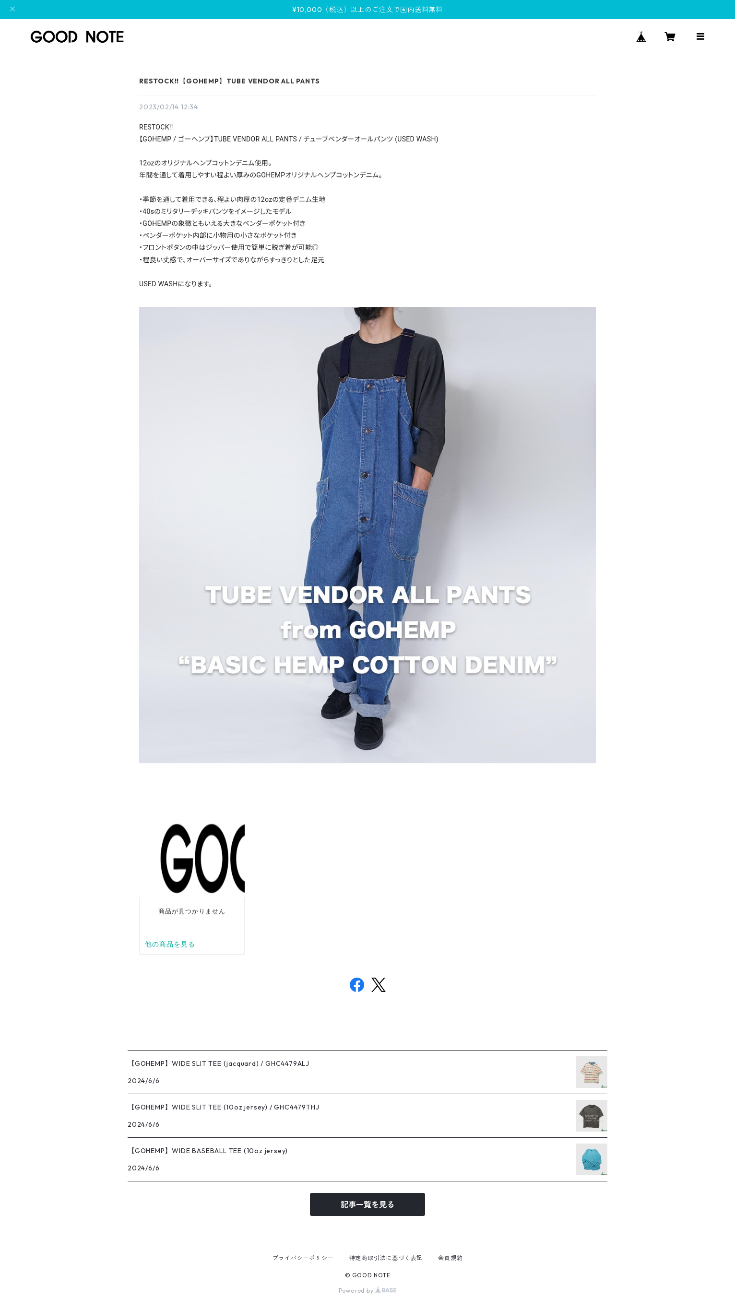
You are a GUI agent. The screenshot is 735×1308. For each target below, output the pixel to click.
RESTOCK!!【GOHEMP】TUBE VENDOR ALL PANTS (229, 81)
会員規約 (450, 1257)
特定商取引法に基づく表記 (386, 1257)
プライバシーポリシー (303, 1257)
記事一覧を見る (367, 1204)
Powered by (368, 1290)
